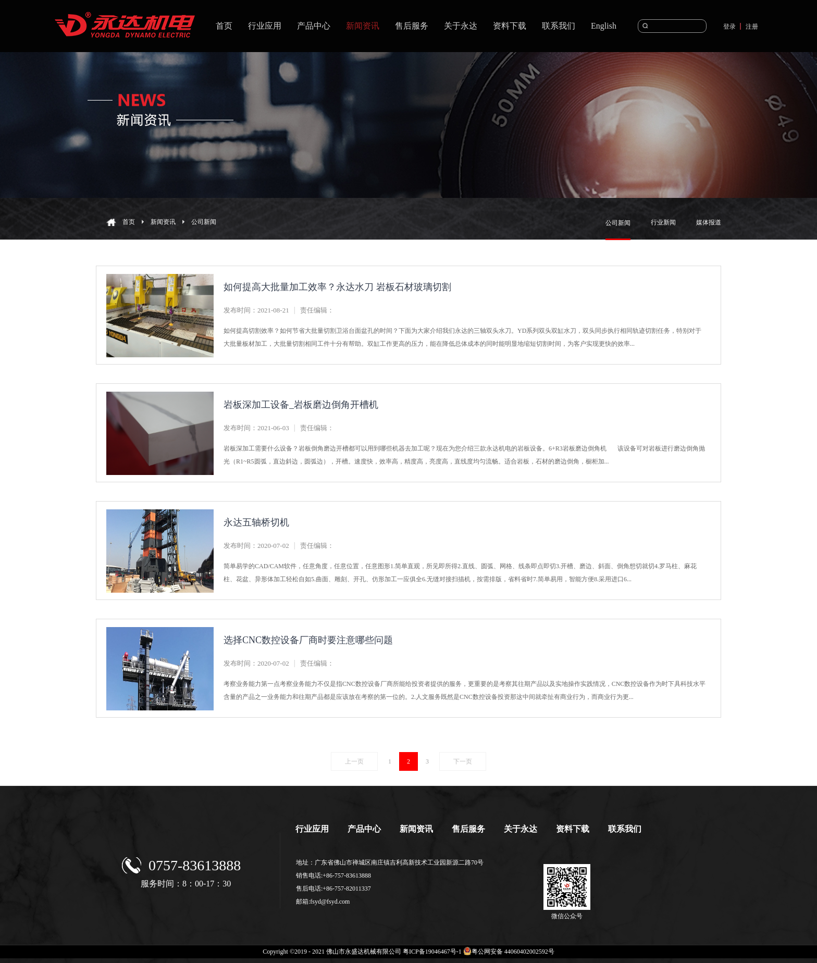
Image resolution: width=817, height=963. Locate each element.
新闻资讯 (163, 222)
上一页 (354, 761)
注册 (752, 26)
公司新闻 (203, 222)
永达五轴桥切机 (256, 522)
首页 (224, 25)
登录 (729, 26)
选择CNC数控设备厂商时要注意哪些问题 (308, 640)
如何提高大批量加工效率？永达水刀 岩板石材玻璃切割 (337, 287)
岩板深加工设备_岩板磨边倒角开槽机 (301, 404)
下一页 (462, 761)
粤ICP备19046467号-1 (432, 951)
